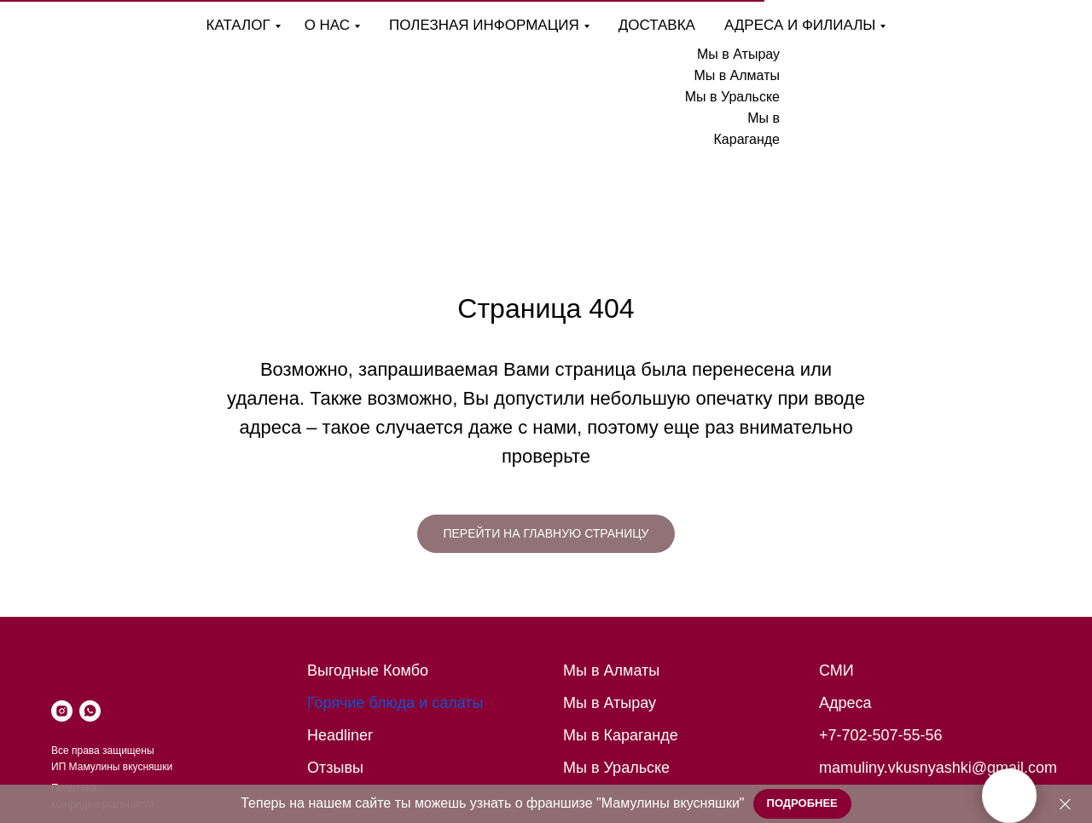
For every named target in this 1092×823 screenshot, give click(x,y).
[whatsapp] (90, 711)
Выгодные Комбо (367, 670)
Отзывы (335, 767)
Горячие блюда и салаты (395, 702)
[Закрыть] (1065, 804)
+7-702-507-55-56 (881, 735)
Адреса (845, 702)
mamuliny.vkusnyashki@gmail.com (938, 767)
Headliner (340, 735)
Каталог (238, 25)
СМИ (836, 670)
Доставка (657, 25)
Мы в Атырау (738, 54)
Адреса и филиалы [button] (799, 25)
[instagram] (62, 711)
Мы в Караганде (620, 735)
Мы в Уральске (732, 96)
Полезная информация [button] (484, 25)
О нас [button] (327, 25)
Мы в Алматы (737, 75)
